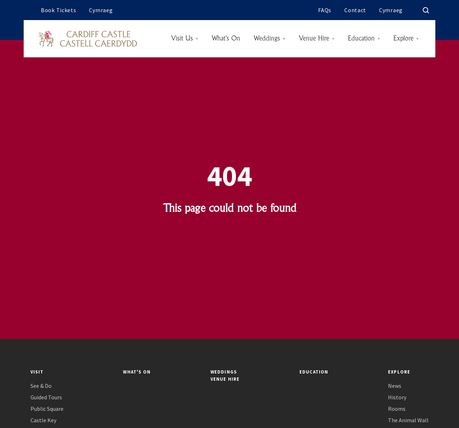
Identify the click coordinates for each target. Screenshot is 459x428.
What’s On (226, 38)
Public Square (46, 408)
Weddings (267, 38)
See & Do (41, 385)
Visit (36, 372)
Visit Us (182, 38)
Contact (355, 10)
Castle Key (43, 420)
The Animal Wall (408, 420)
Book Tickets (58, 10)
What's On (137, 372)
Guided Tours (46, 397)
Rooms (397, 408)
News (394, 385)
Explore (403, 38)
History (397, 397)
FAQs (324, 10)
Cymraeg (101, 10)
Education (361, 38)
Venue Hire (314, 38)
